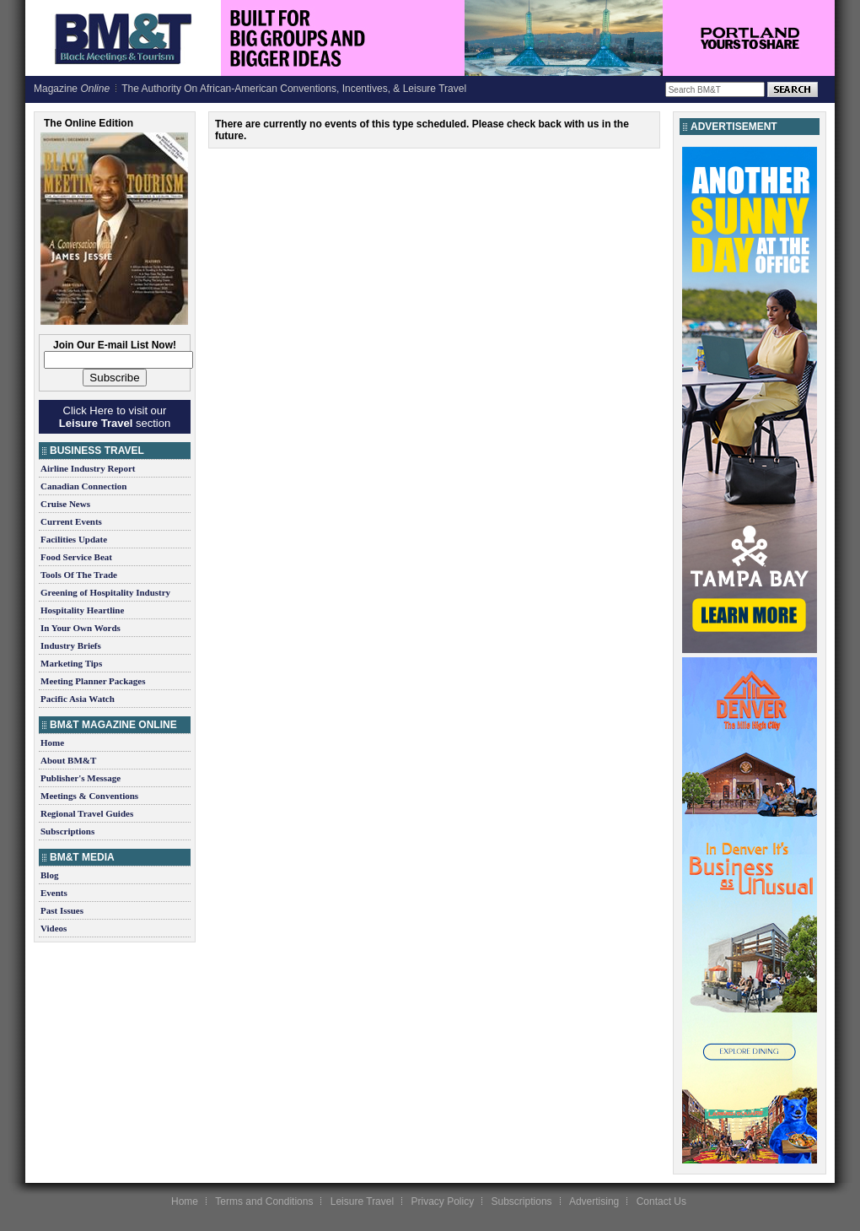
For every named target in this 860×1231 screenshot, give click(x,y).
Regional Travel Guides (86, 813)
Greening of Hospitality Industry (105, 592)
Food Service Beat (76, 557)
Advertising (594, 1201)
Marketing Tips (71, 663)
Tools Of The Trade (78, 575)
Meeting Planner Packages (92, 681)
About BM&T (68, 760)
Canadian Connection (83, 486)
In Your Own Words (80, 628)
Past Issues (61, 910)
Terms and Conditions (264, 1201)
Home (52, 742)
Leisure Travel (362, 1201)
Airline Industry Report (87, 468)
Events (53, 893)
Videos (53, 928)
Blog (49, 875)
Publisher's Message (80, 778)
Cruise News (65, 504)
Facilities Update (73, 539)
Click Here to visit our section (114, 416)
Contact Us (661, 1201)
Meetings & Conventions (89, 796)
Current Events (71, 521)
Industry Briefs (70, 645)
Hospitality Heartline (82, 610)
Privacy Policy (442, 1201)
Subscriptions (67, 831)
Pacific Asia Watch (77, 699)
